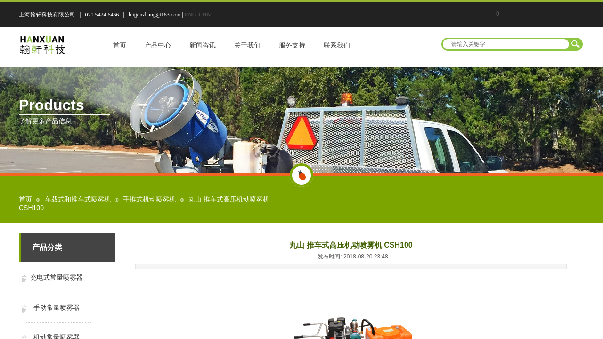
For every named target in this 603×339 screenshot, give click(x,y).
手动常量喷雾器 (56, 307)
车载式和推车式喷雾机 (78, 199)
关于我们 (247, 45)
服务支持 (292, 45)
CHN (205, 14)
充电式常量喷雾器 (56, 277)
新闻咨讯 (202, 45)
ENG (190, 14)
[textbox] (506, 44)
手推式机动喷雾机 (149, 199)
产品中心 (158, 45)
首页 (119, 45)
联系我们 (337, 45)
